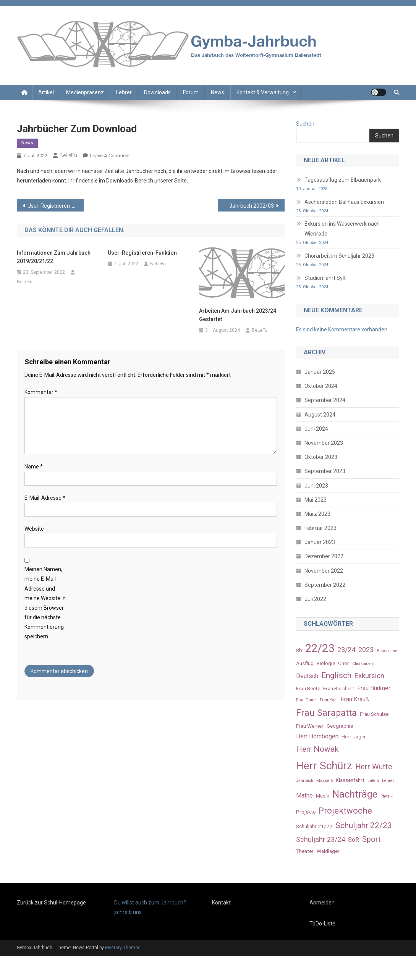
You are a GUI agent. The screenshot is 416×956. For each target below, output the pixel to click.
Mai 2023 (315, 500)
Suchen (305, 124)
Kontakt (221, 902)
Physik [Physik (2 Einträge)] (386, 796)
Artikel (46, 92)
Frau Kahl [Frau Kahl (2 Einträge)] (329, 700)
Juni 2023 (316, 486)
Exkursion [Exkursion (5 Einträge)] (369, 676)
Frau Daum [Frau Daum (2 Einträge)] (306, 700)
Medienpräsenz (85, 92)
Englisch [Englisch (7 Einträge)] (336, 675)
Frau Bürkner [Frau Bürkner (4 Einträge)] (373, 688)
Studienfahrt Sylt (325, 278)
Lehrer (124, 92)
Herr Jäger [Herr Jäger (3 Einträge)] (354, 736)
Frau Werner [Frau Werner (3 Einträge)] (310, 726)
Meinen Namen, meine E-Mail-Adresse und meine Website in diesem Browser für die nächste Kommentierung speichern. (45, 602)
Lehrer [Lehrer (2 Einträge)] (388, 780)
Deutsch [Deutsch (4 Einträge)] (307, 676)
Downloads (157, 92)
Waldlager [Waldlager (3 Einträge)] (328, 851)
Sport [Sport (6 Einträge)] (371, 839)
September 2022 (324, 585)
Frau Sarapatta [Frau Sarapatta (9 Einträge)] (326, 712)
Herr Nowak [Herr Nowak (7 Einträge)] (317, 749)
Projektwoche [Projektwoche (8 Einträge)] (345, 811)
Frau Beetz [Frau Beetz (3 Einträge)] (308, 688)
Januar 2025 (319, 372)
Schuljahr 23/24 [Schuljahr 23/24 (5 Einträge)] (320, 839)
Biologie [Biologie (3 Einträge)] (326, 663)
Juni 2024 (316, 429)
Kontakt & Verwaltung (262, 92)
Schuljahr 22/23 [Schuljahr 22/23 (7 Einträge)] (363, 825)
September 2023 (324, 471)
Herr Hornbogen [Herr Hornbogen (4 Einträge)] (317, 736)
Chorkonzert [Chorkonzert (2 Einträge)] (363, 663)
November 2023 (323, 443)
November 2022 (323, 571)
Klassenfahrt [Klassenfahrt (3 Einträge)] (350, 780)
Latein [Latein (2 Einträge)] (373, 780)
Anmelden (322, 902)
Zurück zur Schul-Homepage (51, 902)
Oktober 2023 (320, 457)
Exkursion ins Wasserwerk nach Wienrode (342, 229)
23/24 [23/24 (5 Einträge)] (346, 650)
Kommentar (40, 392)
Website (34, 529)
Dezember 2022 (323, 556)
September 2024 (324, 400)
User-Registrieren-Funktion (56, 206)
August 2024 (319, 415)
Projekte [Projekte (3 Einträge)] (306, 812)
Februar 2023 (320, 528)
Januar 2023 (319, 542)
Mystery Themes (123, 947)
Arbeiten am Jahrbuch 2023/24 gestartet (237, 315)
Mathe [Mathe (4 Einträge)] (304, 795)
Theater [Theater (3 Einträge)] (305, 851)
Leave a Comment (110, 155)
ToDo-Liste (322, 923)
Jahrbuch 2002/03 (251, 206)
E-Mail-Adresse (44, 498)
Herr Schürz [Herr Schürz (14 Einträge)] (324, 765)
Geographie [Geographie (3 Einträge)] (340, 726)
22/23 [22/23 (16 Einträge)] (319, 648)
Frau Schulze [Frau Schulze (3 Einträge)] (374, 714)
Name (33, 466)
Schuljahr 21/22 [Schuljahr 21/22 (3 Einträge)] (314, 826)
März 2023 (317, 514)
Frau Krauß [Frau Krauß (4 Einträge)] (355, 699)
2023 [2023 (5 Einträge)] (366, 650)
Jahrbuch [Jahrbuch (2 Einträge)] (304, 780)
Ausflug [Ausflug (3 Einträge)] (305, 663)
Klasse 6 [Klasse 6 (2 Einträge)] (324, 780)
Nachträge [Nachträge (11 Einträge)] (354, 794)
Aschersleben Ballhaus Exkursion (344, 202)
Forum (191, 92)
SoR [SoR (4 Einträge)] (353, 839)
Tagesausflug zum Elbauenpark (342, 180)
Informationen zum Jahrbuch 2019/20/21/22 (54, 257)
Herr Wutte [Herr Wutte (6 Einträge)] (373, 766)
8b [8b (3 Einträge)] (299, 650)
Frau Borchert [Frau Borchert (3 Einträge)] (338, 688)
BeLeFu (68, 155)
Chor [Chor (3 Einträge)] (343, 663)
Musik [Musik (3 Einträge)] (322, 796)
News (217, 92)
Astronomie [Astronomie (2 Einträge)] (387, 650)
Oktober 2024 (320, 386)
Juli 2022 (315, 599)
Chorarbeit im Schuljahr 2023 (339, 256)
